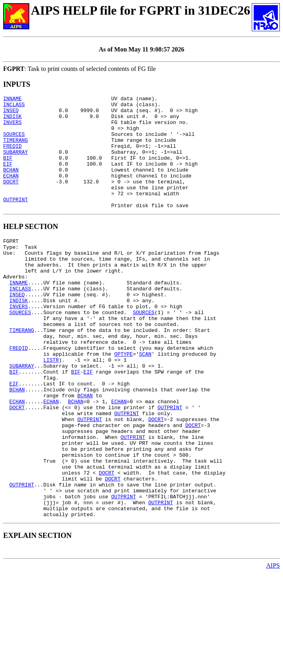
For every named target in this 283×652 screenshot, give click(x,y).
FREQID (12, 156)
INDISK (12, 120)
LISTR (51, 407)
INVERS (12, 128)
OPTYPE (123, 400)
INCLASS (14, 106)
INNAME (12, 99)
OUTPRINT (15, 220)
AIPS (273, 645)
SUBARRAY (15, 163)
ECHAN (11, 192)
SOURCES (14, 142)
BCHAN (11, 185)
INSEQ (11, 113)
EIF (7, 177)
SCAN (145, 400)
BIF (7, 170)
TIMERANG (15, 149)
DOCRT (11, 199)
